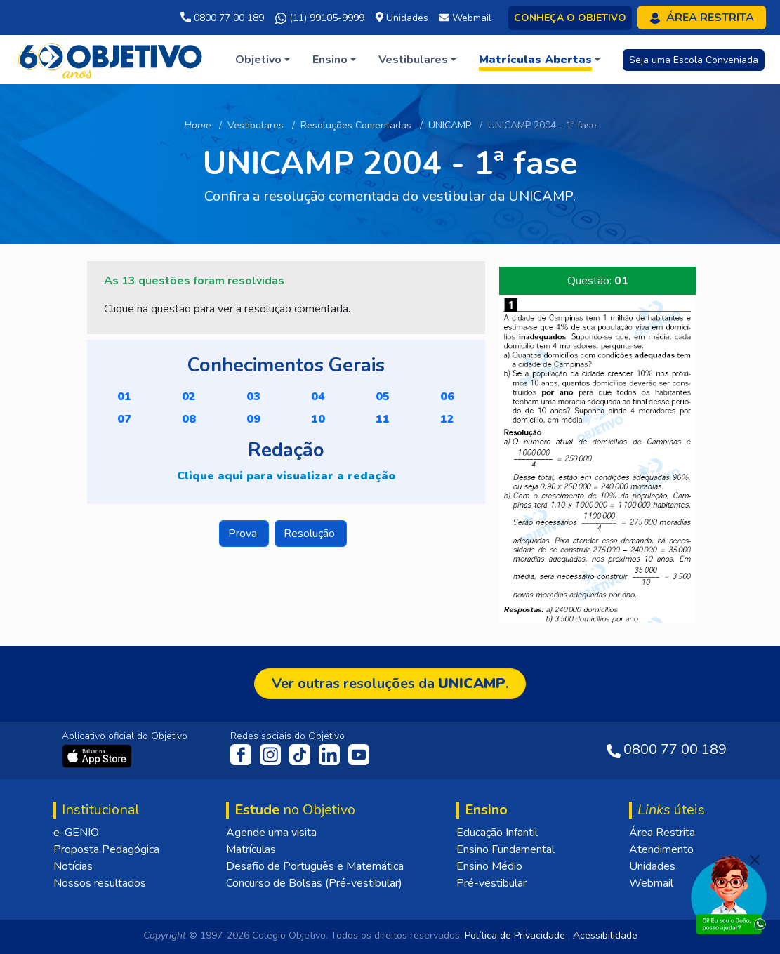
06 (447, 396)
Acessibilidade (605, 935)
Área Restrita (662, 832)
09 (253, 419)
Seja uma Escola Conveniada (693, 60)
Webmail (651, 883)
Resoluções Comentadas (355, 125)
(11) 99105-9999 (319, 18)
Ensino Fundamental (505, 849)
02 (189, 396)
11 (383, 419)
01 (124, 396)
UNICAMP (449, 125)
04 (318, 396)
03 (253, 396)
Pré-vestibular (491, 883)
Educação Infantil (497, 832)
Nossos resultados (99, 883)
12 (447, 419)
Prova (244, 533)
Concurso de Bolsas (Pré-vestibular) (314, 883)
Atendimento (661, 849)
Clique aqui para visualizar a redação (286, 476)
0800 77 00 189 (222, 18)
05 (383, 396)
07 (124, 419)
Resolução (311, 533)
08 (189, 419)
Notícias (73, 866)
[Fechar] (754, 860)
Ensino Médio (489, 866)
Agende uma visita (271, 832)
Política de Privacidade (515, 935)
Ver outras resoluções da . (390, 683)
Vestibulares (255, 125)
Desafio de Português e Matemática (315, 866)
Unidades (652, 866)
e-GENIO (76, 832)
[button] (262, 60)
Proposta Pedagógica (106, 849)
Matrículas (251, 849)
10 (318, 419)
